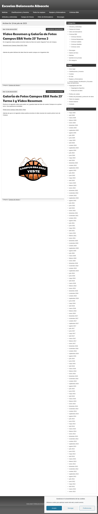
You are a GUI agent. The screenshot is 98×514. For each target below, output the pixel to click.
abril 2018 (72, 306)
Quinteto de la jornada (75, 58)
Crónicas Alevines (76, 37)
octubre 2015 (73, 381)
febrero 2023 (72, 185)
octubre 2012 (73, 471)
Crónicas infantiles (76, 44)
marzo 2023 (72, 183)
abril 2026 (72, 115)
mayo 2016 (72, 363)
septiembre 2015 (74, 383)
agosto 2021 (72, 220)
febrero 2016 (72, 371)
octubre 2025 (73, 128)
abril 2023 (72, 180)
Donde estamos (73, 101)
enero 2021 (72, 238)
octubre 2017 (73, 321)
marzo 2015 (72, 398)
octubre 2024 (73, 145)
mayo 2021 (72, 228)
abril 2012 (72, 486)
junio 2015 (72, 391)
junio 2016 (72, 361)
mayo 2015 (72, 393)
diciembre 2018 (73, 291)
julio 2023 (72, 173)
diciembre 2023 (73, 163)
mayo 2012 (72, 484)
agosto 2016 (72, 356)
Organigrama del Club (75, 85)
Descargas (60, 17)
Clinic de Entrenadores (45, 17)
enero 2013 (72, 464)
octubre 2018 (73, 296)
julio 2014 (72, 418)
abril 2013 (72, 456)
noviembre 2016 (73, 348)
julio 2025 (72, 135)
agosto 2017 (72, 326)
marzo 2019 (72, 283)
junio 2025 (72, 138)
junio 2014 (72, 421)
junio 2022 (72, 205)
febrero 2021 (72, 235)
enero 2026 (72, 123)
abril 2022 (72, 208)
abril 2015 (72, 396)
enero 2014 (72, 434)
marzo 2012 (72, 489)
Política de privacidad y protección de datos (81, 96)
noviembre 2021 (73, 215)
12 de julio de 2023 (11, 91)
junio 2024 (72, 155)
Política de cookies (74, 94)
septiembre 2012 (74, 474)
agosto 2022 (72, 200)
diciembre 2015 (73, 376)
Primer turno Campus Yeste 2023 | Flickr (14, 109)
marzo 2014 (72, 429)
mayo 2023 (72, 178)
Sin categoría (73, 60)
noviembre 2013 (73, 439)
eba (4, 29)
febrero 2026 (72, 120)
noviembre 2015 (73, 378)
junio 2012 (72, 481)
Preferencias (87, 508)
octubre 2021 (73, 218)
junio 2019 (72, 276)
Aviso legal (72, 69)
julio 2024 (72, 153)
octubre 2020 (73, 245)
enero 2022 (72, 210)
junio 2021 (72, 225)
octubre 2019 (73, 268)
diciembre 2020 (73, 240)
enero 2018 (72, 313)
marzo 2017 (72, 338)
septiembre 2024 (74, 148)
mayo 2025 (72, 140)
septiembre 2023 (74, 168)
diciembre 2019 (73, 263)
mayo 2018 (72, 303)
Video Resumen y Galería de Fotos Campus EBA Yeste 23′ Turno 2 (30, 36)
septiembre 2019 (74, 270)
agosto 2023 (72, 170)
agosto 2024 (72, 150)
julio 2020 (72, 253)
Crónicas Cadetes (76, 42)
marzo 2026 (72, 117)
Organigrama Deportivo (77, 88)
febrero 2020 (72, 258)
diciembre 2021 (73, 213)
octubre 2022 (73, 195)
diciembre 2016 (73, 346)
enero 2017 (72, 343)
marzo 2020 (72, 255)
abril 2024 (72, 160)
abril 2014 (72, 426)
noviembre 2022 (73, 193)
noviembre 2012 (73, 469)
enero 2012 (72, 491)
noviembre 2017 (73, 318)
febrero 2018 (72, 311)
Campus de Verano (27, 17)
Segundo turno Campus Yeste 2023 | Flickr (15, 45)
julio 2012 (72, 479)
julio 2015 (72, 388)
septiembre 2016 (74, 353)
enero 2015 (72, 403)
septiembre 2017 (74, 323)
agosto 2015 (72, 386)
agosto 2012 (72, 476)
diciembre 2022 (73, 190)
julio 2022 (72, 203)
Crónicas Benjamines (77, 39)
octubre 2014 (73, 411)
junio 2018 (72, 301)
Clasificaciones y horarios (20, 12)
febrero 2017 (72, 341)
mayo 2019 (72, 278)
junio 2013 (72, 451)
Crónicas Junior (75, 47)
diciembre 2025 (73, 125)
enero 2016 (72, 373)
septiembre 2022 (74, 198)
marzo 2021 (72, 233)
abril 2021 (72, 230)
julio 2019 (72, 273)
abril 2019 (72, 281)
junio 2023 (72, 175)
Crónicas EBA (74, 12)
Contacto (71, 104)
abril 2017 (72, 336)
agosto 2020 (72, 250)
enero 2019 (72, 288)
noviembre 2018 (73, 293)
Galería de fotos (73, 53)
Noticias (5, 12)
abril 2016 (72, 366)
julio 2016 (72, 358)
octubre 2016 (73, 351)
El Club (71, 76)
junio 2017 (72, 331)
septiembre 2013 (74, 444)
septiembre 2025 (74, 130)
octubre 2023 (73, 165)
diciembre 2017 (73, 316)
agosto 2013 (72, 446)
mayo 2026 (72, 112)
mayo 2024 (72, 158)
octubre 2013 (73, 441)
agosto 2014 (72, 416)
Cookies (71, 74)
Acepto (54, 508)
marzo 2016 (72, 368)
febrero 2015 (72, 401)
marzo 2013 (72, 459)
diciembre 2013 (73, 436)
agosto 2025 (72, 133)
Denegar (71, 508)
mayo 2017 (72, 333)
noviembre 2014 (73, 408)
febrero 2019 (72, 286)
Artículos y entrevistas (9, 17)
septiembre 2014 (74, 413)
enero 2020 (72, 260)
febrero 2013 (72, 461)
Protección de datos (76, 90)
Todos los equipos (39, 12)
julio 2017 (72, 328)
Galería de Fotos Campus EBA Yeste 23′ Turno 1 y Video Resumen (32, 98)
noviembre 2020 (73, 243)
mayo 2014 (72, 424)
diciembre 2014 (73, 406)
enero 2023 (72, 188)
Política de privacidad (40, 503)
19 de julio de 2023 (11, 29)
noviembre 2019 (73, 265)
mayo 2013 (72, 454)
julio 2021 (72, 223)
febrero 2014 (72, 431)
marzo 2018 (72, 308)
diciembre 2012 (73, 466)
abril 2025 (72, 143)
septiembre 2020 (74, 248)
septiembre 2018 (74, 298)
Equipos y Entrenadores (57, 12)
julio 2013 (72, 449)
